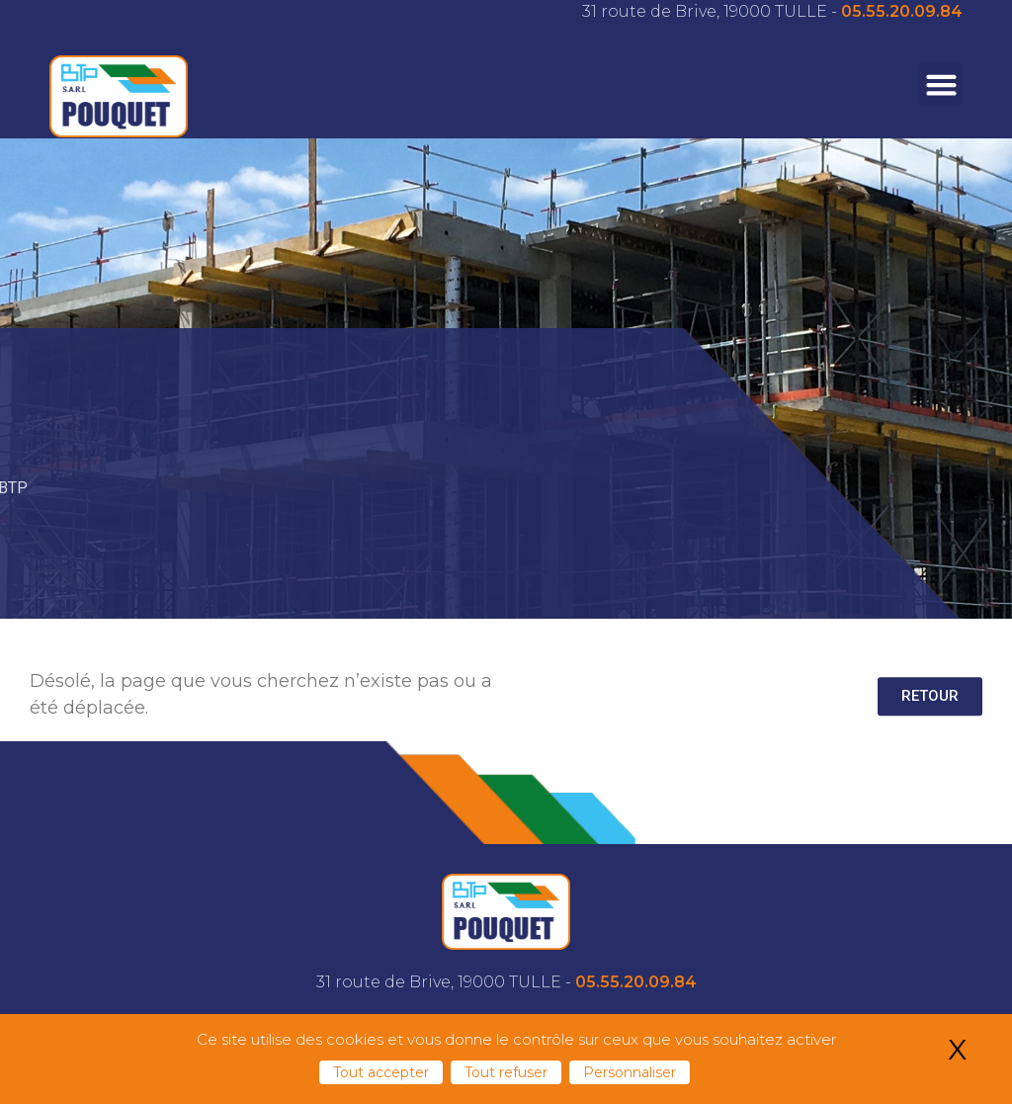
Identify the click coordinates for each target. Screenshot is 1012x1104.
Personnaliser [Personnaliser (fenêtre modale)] (629, 1072)
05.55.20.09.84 (902, 11)
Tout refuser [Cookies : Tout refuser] (506, 1072)
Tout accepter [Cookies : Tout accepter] (381, 1072)
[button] (941, 84)
